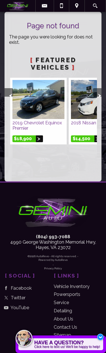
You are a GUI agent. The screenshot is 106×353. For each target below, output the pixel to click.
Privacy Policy (53, 268)
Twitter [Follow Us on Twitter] (14, 297)
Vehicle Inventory (72, 286)
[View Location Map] (77, 6)
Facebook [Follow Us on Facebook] (17, 288)
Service (61, 302)
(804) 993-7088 (53, 236)
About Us (63, 319)
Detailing (63, 310)
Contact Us (65, 327)
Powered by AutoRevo (53, 259)
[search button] (95, 4)
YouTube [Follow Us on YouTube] (16, 307)
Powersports (67, 294)
